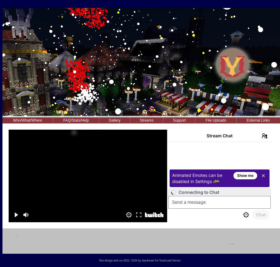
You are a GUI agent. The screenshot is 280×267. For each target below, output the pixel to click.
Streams (147, 120)
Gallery (115, 120)
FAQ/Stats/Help (76, 120)
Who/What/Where (27, 120)
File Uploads (216, 120)
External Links (258, 120)
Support (179, 120)
